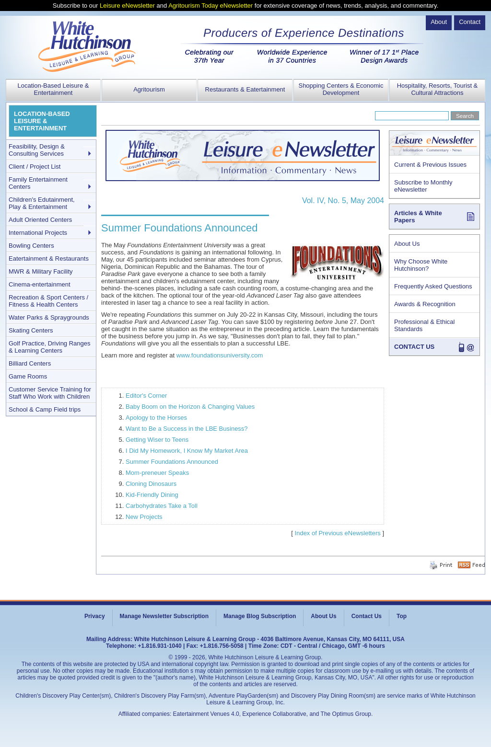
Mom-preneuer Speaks (157, 472)
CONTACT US (414, 346)
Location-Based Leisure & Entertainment (53, 89)
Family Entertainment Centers (38, 183)
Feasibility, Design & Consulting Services (37, 150)
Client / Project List (34, 166)
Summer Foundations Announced (172, 461)
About (439, 21)
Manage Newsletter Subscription (164, 616)
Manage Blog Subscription (259, 616)
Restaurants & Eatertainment (245, 89)
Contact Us (366, 616)
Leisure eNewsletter (127, 5)
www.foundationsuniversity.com (219, 355)
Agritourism (149, 89)
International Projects (38, 232)
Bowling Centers (31, 245)
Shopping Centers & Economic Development (340, 89)
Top (402, 616)
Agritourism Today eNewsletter (210, 5)
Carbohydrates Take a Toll (162, 505)
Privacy (94, 616)
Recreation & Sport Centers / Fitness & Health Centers (48, 301)
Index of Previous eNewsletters (338, 533)
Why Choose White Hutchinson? (420, 265)
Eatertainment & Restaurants (49, 258)
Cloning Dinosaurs (151, 483)
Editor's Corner (146, 395)
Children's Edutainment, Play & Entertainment (42, 203)
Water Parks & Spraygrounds (49, 317)
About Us (407, 243)
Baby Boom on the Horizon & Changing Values (190, 406)
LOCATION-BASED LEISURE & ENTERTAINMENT (42, 121)
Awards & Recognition (425, 304)
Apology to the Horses (156, 417)
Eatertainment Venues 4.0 (206, 714)
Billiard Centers (30, 363)
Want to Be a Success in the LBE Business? (187, 428)
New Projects (144, 516)
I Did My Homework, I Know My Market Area (187, 450)
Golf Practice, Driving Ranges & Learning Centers (50, 347)
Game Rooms (28, 376)
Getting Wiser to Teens (157, 439)
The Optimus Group (346, 714)
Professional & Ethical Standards (424, 325)
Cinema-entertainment (39, 284)
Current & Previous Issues (430, 164)
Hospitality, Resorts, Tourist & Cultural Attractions (437, 89)
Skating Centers (31, 330)
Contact (469, 21)
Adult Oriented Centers (40, 219)
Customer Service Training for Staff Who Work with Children (50, 393)
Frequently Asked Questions (433, 286)
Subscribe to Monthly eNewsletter (423, 186)
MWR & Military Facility (41, 271)
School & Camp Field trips (45, 409)
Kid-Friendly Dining (152, 494)
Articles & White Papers (418, 216)
